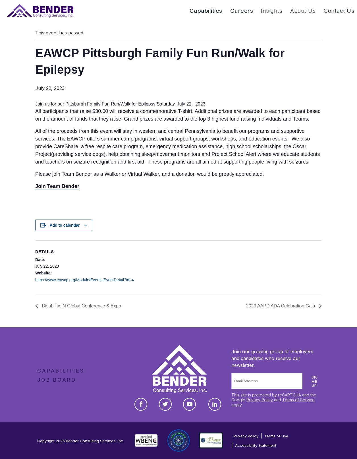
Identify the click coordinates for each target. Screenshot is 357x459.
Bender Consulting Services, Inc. (95, 441)
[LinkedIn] (214, 404)
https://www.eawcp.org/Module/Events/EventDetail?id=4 (84, 280)
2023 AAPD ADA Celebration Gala (281, 305)
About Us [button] (303, 10)
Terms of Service (298, 399)
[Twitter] (165, 404)
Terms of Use (276, 436)
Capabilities (60, 371)
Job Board (56, 380)
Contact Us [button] (338, 10)
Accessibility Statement (255, 445)
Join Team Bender (57, 186)
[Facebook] (140, 404)
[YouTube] (189, 404)
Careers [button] (241, 10)
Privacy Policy (259, 399)
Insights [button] (271, 10)
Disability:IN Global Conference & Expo (81, 305)
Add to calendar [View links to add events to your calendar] (65, 225)
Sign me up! (316, 381)
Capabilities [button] (206, 10)
